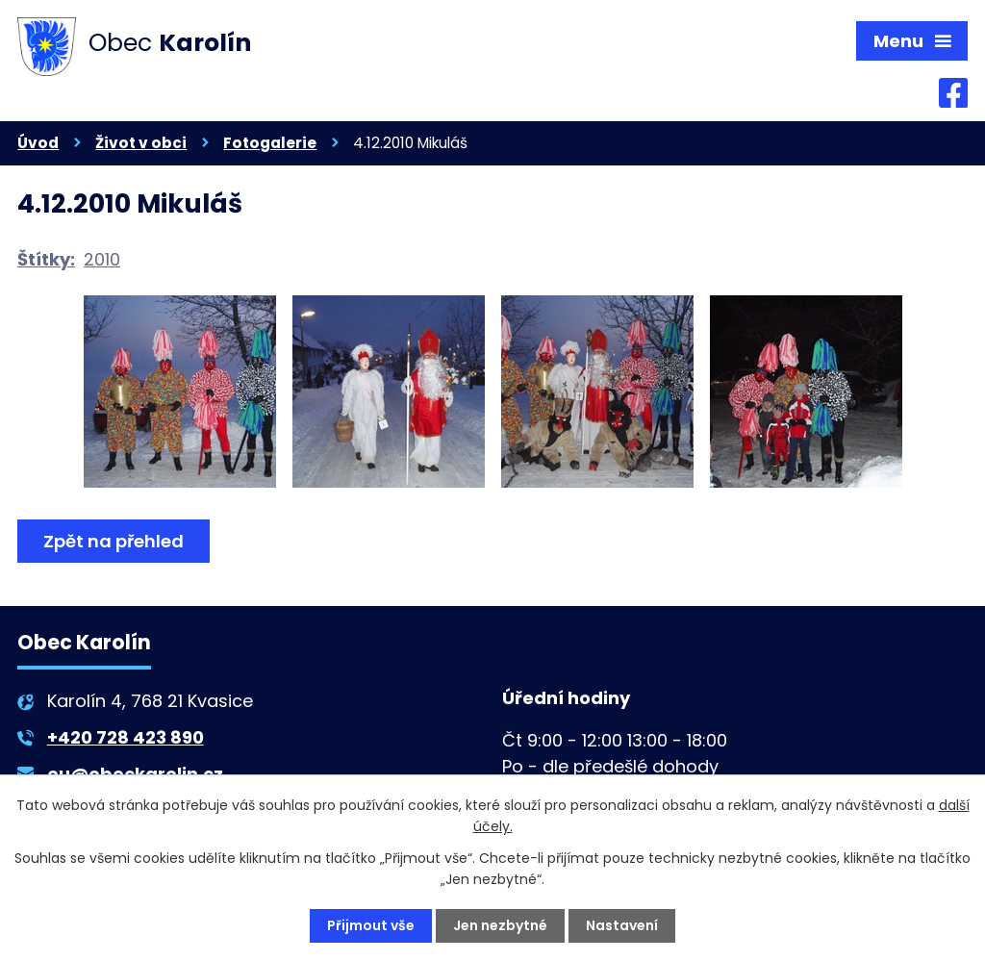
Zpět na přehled (113, 541)
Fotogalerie (269, 143)
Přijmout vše (371, 925)
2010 (102, 259)
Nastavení (622, 925)
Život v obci (141, 143)
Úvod (38, 143)
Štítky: (46, 259)
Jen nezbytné (500, 925)
